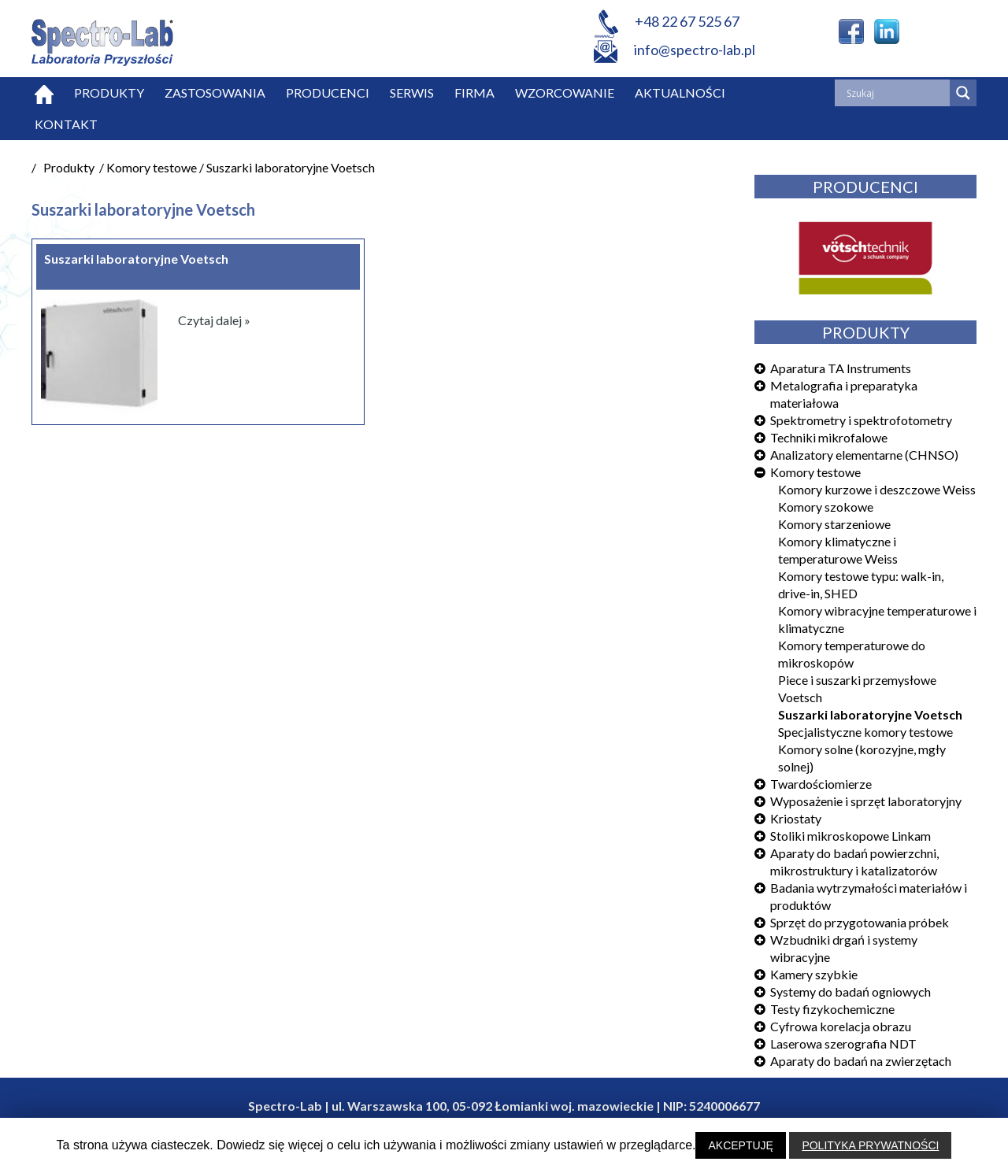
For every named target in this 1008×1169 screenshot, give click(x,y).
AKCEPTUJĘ (740, 1145)
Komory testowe (815, 471)
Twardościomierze (821, 783)
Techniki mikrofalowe (829, 437)
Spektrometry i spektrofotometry (861, 419)
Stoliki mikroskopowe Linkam (850, 835)
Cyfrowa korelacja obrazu (840, 1026)
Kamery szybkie (814, 974)
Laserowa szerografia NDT (843, 1043)
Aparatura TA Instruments (840, 368)
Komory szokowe (825, 506)
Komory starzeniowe (834, 523)
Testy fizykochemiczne (832, 1008)
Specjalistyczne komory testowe (865, 731)
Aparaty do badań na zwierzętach (860, 1060)
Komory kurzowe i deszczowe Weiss (877, 489)
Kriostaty (795, 818)
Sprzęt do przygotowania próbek (859, 922)
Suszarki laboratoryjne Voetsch (870, 714)
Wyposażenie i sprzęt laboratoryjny (866, 801)
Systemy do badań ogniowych (850, 991)
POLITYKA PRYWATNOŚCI (870, 1145)
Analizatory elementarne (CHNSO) (864, 454)
